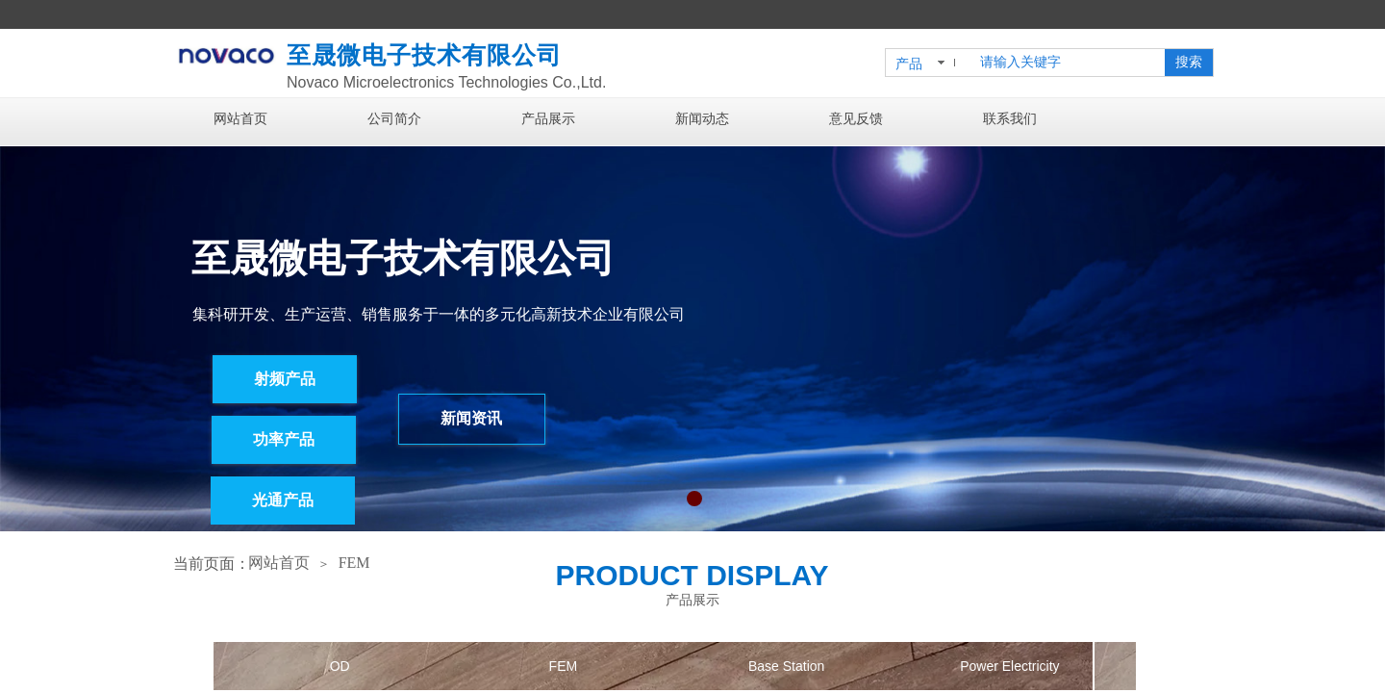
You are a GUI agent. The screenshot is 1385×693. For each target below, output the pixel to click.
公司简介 (394, 119)
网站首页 (240, 119)
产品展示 (548, 119)
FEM (354, 562)
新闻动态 (702, 119)
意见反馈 (856, 119)
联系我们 (1010, 119)
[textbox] (1068, 62)
